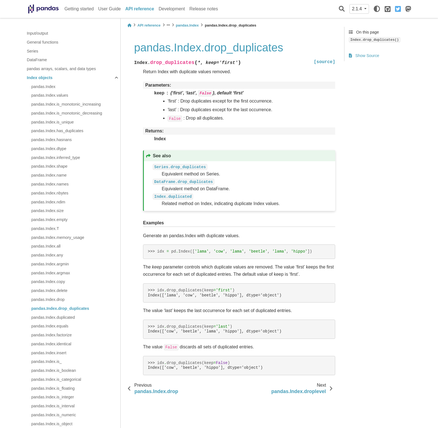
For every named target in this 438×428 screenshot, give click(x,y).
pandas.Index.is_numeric (53, 415)
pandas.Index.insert (48, 353)
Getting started (79, 8)
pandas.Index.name (48, 175)
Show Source (364, 55)
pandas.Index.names (50, 184)
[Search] (342, 9)
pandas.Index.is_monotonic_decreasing (66, 113)
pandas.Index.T (45, 228)
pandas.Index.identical (51, 344)
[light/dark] (376, 9)
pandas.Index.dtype (48, 148)
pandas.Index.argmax (50, 273)
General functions (42, 42)
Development (172, 8)
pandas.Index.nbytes (49, 193)
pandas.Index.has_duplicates (57, 131)
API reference (139, 8)
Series (32, 51)
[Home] (129, 25)
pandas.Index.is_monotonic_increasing (66, 104)
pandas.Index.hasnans (51, 139)
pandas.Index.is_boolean (53, 370)
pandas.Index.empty (49, 219)
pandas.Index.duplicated (53, 317)
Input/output (37, 33)
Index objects (40, 77)
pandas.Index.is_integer (52, 397)
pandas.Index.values (49, 95)
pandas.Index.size (47, 210)
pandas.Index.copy (48, 281)
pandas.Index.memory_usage (57, 237)
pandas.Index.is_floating (53, 388)
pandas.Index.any (47, 255)
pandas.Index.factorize (51, 335)
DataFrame (37, 60)
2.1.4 (357, 8)
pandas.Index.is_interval (53, 406)
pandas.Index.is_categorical (56, 379)
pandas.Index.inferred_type (55, 157)
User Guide (109, 8)
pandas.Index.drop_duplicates (60, 308)
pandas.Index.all (46, 246)
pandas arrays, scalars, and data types (61, 68)
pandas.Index (43, 86)
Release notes (203, 8)
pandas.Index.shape (49, 166)
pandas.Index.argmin (50, 264)
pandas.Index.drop (48, 299)
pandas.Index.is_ (46, 361)
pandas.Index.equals (49, 326)
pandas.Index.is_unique (52, 122)
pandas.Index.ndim (48, 202)
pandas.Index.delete (49, 290)
